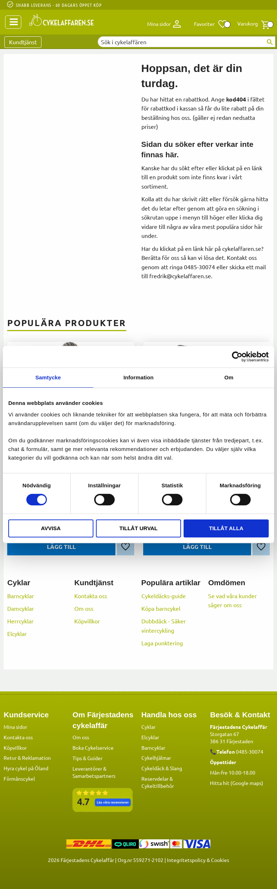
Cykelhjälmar (156, 757)
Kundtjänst (23, 41)
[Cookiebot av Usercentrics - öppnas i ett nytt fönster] (237, 356)
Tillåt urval (138, 528)
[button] (211, 24)
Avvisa (51, 528)
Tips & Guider (87, 757)
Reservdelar (154, 778)
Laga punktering (162, 642)
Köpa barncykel (160, 608)
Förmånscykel (19, 778)
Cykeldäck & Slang (161, 767)
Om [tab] (228, 377)
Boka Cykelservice (93, 747)
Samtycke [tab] (48, 377)
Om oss (83, 608)
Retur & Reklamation (27, 757)
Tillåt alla (226, 528)
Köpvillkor (87, 620)
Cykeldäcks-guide (163, 595)
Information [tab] (138, 377)
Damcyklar (20, 608)
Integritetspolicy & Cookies (198, 859)
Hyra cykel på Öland (26, 767)
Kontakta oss (90, 595)
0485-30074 (249, 751)
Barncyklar (20, 595)
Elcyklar (17, 633)
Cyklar (148, 726)
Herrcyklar (20, 620)
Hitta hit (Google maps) (236, 782)
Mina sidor (15, 726)
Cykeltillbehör (157, 785)
